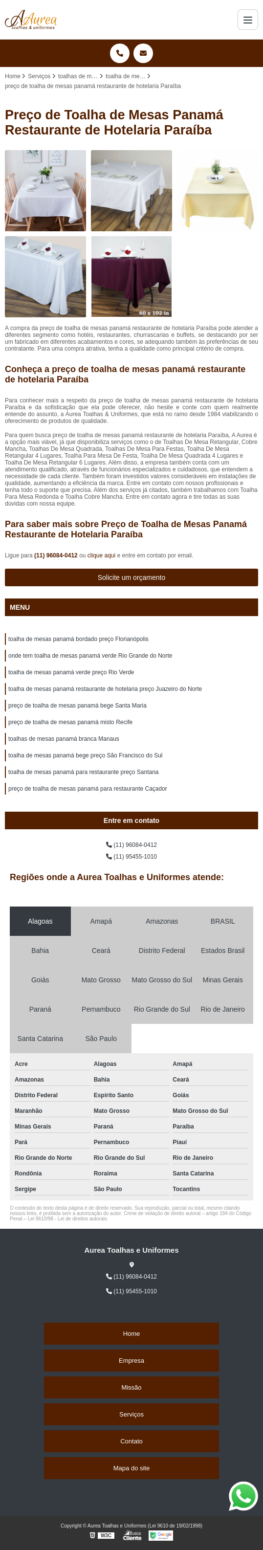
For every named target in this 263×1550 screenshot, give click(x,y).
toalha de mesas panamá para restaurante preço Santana (83, 772)
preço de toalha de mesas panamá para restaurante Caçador (87, 788)
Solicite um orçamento (132, 577)
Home (131, 1333)
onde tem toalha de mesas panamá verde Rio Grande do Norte (90, 655)
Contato (131, 1441)
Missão (131, 1387)
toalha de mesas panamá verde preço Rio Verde (71, 672)
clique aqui (101, 555)
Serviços (131, 1414)
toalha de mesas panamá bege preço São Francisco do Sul (85, 755)
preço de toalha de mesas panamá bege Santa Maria (77, 705)
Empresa (131, 1360)
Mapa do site (131, 1468)
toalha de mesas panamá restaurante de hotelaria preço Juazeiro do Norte (105, 689)
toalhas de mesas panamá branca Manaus (63, 738)
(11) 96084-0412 (56, 555)
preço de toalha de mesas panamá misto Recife (70, 722)
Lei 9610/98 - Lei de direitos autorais (67, 1218)
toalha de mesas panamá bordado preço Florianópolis (78, 639)
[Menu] (247, 19)
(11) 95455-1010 (131, 856)
